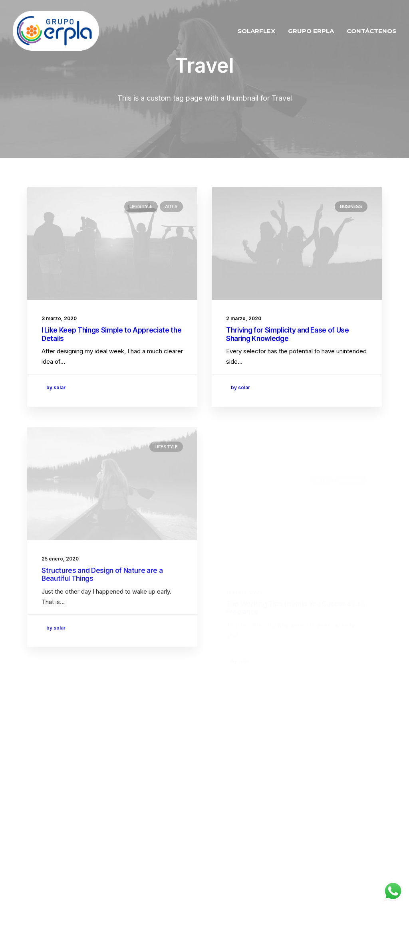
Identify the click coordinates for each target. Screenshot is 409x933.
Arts (171, 206)
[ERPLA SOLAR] (56, 31)
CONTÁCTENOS (371, 31)
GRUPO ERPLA (311, 31)
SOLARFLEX (256, 31)
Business (351, 206)
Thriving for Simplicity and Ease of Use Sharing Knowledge (287, 334)
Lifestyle (141, 206)
